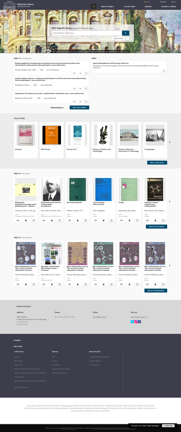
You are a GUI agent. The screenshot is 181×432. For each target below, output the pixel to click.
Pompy (121, 202)
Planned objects (57, 107)
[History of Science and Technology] (103, 135)
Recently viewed (168, 7)
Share (173, 2)
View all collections (21, 387)
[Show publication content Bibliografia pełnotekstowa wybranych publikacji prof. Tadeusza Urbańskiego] (26, 220)
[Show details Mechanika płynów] (85, 220)
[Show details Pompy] (137, 220)
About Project (107, 7)
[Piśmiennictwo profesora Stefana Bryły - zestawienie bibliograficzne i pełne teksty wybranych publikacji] (51, 189)
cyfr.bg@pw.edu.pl (99, 317)
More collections (157, 163)
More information (153, 425)
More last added (79, 107)
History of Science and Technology (102, 150)
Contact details (94, 361)
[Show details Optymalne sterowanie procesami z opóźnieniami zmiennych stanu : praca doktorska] (86, 102)
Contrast (163, 2)
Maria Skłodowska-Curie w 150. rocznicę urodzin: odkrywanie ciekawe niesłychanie (25, 268)
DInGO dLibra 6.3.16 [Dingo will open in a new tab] (69, 428)
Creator (54, 361)
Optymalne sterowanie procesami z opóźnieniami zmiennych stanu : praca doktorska (49, 93)
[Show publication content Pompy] (129, 220)
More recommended (156, 291)
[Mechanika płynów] (77, 189)
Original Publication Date (61, 369)
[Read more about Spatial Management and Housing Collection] (164, 71)
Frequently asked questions (99, 357)
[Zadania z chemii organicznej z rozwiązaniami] (155, 189)
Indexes (148, 7)
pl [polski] (148, 2)
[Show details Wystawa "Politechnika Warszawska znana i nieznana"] (59, 284)
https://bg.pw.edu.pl (138, 317)
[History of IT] (77, 135)
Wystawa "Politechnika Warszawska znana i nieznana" (50, 268)
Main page (18, 346)
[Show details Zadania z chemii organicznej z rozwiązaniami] (163, 220)
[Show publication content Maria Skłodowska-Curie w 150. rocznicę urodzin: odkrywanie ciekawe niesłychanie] (26, 284)
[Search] (125, 33)
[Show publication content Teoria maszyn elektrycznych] (103, 220)
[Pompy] (129, 189)
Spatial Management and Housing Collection (111, 63)
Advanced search (118, 38)
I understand (168, 426)
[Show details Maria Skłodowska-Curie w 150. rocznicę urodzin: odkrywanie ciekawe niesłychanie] (33, 284)
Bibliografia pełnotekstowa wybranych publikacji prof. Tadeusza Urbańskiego (25, 204)
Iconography (149, 149)
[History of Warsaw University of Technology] (129, 135)
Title (53, 357)
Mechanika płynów (74, 202)
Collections (129, 7)
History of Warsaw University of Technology (129, 150)
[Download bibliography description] (74, 73)
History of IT (72, 149)
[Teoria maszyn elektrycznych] (103, 189)
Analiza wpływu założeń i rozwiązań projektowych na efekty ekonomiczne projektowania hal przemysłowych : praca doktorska (50, 79)
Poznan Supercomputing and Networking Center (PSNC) (114, 428)
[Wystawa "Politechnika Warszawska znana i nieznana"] (51, 253)
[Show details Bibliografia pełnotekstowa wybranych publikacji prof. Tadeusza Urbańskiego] (33, 220)
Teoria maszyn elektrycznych (98, 203)
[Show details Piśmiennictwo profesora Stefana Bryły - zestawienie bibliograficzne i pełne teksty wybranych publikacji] (59, 220)
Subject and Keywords (60, 373)
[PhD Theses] (51, 135)
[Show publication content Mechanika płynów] (78, 220)
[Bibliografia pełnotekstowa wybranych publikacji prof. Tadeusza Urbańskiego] (25, 189)
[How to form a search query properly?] (127, 38)
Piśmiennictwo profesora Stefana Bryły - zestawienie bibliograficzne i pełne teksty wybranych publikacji (51, 204)
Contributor (56, 365)
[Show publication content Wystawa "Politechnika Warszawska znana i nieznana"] (52, 284)
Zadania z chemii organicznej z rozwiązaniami (151, 204)
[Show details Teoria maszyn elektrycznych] (111, 220)
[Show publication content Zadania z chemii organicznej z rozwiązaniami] (155, 220)
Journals (18, 149)
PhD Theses (45, 149)
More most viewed (156, 226)
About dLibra (94, 365)
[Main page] (93, 6)
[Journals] (25, 135)
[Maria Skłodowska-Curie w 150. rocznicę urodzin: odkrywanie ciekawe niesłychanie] (25, 253)
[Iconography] (155, 135)
